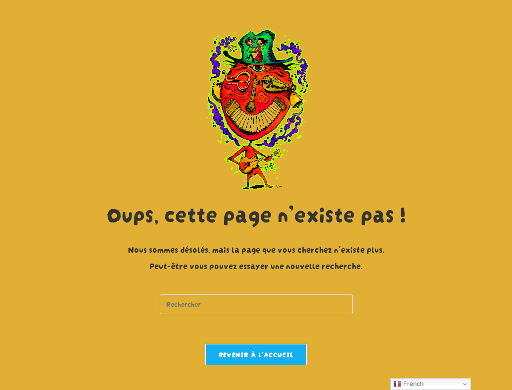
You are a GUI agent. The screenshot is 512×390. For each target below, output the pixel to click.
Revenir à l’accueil (256, 354)
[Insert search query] (256, 304)
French (408, 384)
